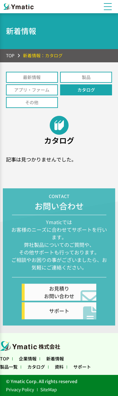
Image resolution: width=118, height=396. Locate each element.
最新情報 (32, 77)
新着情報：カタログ (43, 55)
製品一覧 (9, 367)
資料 (59, 367)
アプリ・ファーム (31, 90)
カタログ (86, 90)
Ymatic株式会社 (31, 346)
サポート (82, 367)
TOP (10, 55)
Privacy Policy (20, 389)
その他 (31, 102)
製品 (86, 77)
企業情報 (28, 358)
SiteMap (48, 389)
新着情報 (55, 358)
